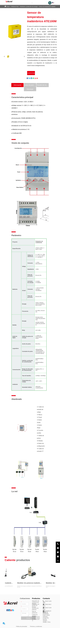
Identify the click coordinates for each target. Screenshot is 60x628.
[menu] (32, 3)
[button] (32, 3)
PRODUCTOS (14, 6)
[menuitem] (32, 3)
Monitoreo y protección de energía (28, 6)
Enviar (28, 618)
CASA (7, 6)
